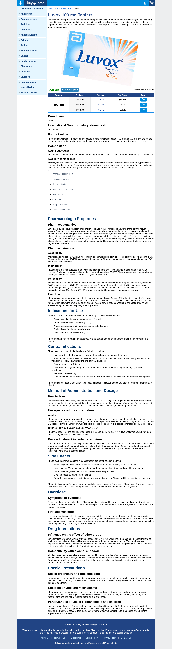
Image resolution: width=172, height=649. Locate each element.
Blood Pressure (29, 50)
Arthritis (25, 40)
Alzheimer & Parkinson (32, 8)
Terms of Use (60, 638)
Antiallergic (26, 14)
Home (51, 8)
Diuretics (25, 77)
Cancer (24, 56)
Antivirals (26, 24)
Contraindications (60, 184)
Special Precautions (61, 209)
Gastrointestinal (29, 82)
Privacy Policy (109, 638)
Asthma (25, 45)
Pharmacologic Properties (64, 174)
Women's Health (29, 92)
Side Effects (57, 194)
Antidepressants (29, 19)
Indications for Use (60, 179)
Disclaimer (76, 638)
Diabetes (25, 71)
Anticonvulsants (29, 35)
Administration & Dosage (63, 189)
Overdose (56, 199)
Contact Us (126, 638)
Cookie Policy (91, 638)
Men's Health (27, 87)
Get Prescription (70, 89)
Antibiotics (26, 29)
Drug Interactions (60, 204)
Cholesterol (27, 66)
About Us (45, 638)
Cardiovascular (28, 61)
